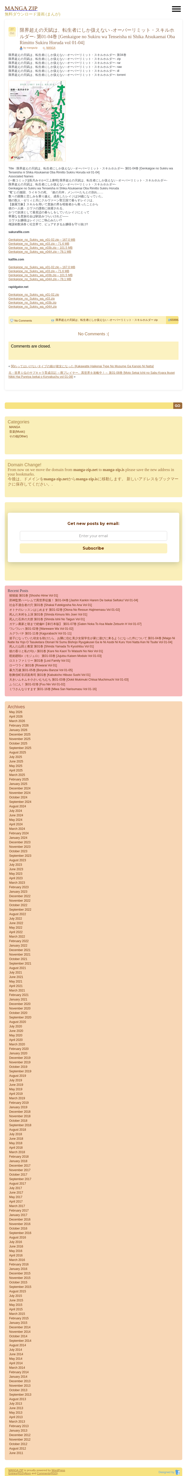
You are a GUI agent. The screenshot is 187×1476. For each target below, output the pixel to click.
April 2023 (16, 878)
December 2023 (19, 842)
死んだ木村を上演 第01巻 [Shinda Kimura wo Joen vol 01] (48, 614)
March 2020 (17, 1044)
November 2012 (19, 1439)
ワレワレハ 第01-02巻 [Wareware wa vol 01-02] (41, 628)
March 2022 (17, 936)
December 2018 (19, 1111)
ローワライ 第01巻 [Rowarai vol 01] (33, 665)
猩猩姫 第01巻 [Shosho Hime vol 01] (33, 595)
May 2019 (15, 1089)
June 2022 (16, 923)
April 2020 (16, 1040)
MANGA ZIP (15, 1470)
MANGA (50, 47)
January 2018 (18, 1161)
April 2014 (16, 1363)
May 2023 (15, 873)
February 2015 (19, 1318)
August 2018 (17, 1129)
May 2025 (15, 766)
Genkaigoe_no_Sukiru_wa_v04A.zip (32, 306)
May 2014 (15, 1358)
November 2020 (19, 1008)
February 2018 (19, 1156)
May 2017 (15, 1197)
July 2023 (15, 864)
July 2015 (15, 1296)
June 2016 (16, 1246)
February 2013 (19, 1426)
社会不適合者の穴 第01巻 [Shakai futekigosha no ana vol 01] (50, 605)
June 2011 (16, 1453)
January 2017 (18, 1215)
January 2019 (18, 1107)
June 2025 (16, 761)
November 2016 (19, 1224)
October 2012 (18, 1444)
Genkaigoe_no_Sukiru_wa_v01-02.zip (33, 294)
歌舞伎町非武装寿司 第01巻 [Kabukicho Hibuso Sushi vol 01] (49, 675)
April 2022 (16, 932)
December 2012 (19, 1435)
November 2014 (19, 1332)
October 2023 (18, 851)
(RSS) (20, 1473)
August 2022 (17, 914)
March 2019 (17, 1098)
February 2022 (19, 941)
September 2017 (20, 1179)
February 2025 (19, 779)
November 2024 (19, 793)
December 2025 (19, 734)
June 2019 (16, 1085)
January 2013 (18, 1430)
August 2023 (17, 860)
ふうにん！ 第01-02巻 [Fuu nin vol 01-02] (37, 684)
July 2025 (15, 757)
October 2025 (18, 743)
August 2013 (17, 1399)
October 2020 (18, 1013)
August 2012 (17, 1448)
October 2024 (18, 797)
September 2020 (20, 1017)
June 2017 (16, 1192)
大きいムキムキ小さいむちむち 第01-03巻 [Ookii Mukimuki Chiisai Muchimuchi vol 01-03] (69, 679)
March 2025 (17, 775)
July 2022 (15, 918)
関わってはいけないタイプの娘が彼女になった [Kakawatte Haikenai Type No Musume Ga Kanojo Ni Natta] (82, 366)
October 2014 (18, 1336)
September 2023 (20, 856)
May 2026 (15, 712)
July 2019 (15, 1080)
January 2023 (18, 891)
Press (61, 1470)
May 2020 (15, 1035)
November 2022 (19, 900)
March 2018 (17, 1152)
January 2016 (18, 1269)
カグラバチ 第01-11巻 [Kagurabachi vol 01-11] (40, 633)
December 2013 (19, 1381)
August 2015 (17, 1291)
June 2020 (16, 1031)
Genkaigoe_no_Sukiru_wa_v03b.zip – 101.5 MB (40, 247)
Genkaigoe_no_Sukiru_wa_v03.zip (31, 298)
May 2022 (15, 927)
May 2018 (15, 1143)
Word (55, 1470)
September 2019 (20, 1071)
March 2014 (17, 1367)
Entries (12, 1473)
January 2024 (18, 838)
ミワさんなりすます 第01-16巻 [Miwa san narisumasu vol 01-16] (53, 689)
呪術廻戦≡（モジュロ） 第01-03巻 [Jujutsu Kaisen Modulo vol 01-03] (55, 656)
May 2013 (15, 1412)
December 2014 (19, 1327)
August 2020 (17, 1022)
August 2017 (17, 1183)
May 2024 (15, 820)
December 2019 (19, 1058)
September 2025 (20, 748)
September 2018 (20, 1125)
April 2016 (16, 1255)
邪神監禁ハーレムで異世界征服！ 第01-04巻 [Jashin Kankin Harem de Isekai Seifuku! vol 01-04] (73, 600)
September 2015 (20, 1287)
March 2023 (17, 882)
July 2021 (15, 972)
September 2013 (20, 1394)
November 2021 (19, 954)
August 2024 (17, 806)
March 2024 (17, 829)
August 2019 (17, 1076)
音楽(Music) (17, 431)
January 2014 (18, 1376)
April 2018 (16, 1147)
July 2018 (15, 1134)
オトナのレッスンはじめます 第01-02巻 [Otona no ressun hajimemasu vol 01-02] (64, 610)
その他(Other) (18, 436)
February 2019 (19, 1103)
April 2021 (16, 986)
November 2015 (19, 1278)
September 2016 (20, 1233)
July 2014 (15, 1350)
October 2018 (18, 1120)
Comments (43, 1473)
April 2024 (16, 824)
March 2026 (17, 721)
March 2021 (17, 990)
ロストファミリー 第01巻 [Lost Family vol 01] (39, 660)
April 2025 (16, 770)
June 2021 (16, 977)
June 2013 (16, 1408)
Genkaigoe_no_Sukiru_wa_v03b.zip (32, 302)
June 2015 (16, 1300)
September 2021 (20, 963)
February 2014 (19, 1372)
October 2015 (18, 1282)
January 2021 (18, 999)
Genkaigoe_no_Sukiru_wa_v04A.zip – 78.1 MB (39, 251)
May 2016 (15, 1251)
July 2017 (15, 1188)
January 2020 (18, 1053)
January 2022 (18, 945)
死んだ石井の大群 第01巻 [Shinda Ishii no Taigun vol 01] (47, 619)
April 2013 (16, 1417)
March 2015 (17, 1314)
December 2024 (19, 788)
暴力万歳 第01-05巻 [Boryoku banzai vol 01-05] (41, 670)
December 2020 (19, 1004)
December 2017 (19, 1165)
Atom (27, 1473)
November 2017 (19, 1170)
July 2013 (15, 1403)
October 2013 (18, 1390)
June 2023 (16, 869)
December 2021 (19, 950)
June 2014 (16, 1354)
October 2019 (18, 1067)
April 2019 (16, 1094)
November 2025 (19, 739)
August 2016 (17, 1237)
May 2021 (15, 981)
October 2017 (18, 1174)
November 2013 (19, 1385)
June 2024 (16, 815)
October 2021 (18, 959)
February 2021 (19, 995)
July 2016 (15, 1242)
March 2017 (17, 1206)
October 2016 (18, 1228)
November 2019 (19, 1062)
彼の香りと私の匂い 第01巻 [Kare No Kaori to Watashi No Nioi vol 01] (56, 651)
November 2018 (19, 1116)
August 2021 (17, 968)
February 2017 (19, 1210)
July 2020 (15, 1026)
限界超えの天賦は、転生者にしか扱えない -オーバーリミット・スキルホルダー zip (107, 319)
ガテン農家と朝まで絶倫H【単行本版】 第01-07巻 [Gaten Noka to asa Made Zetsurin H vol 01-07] (75, 624)
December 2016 (19, 1219)
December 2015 (19, 1273)
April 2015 (16, 1309)
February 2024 (19, 833)
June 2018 (16, 1138)
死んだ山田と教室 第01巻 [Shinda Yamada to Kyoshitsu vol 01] (51, 646)
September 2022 (20, 909)
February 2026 (19, 725)
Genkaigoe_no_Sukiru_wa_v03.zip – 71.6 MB (38, 244)
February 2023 (19, 887)
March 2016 (17, 1260)
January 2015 (18, 1323)
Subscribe (93, 548)
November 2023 (19, 847)
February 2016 (19, 1264)
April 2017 (16, 1201)
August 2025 (17, 752)
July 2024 (15, 811)
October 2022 (18, 905)
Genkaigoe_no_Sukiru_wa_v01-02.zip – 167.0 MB (41, 240)
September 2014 (20, 1341)
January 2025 (18, 784)
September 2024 (20, 802)
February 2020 (19, 1049)
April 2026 (16, 716)
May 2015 (15, 1305)
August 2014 (17, 1345)
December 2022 (19, 896)
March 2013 (17, 1421)
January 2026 (18, 730)
